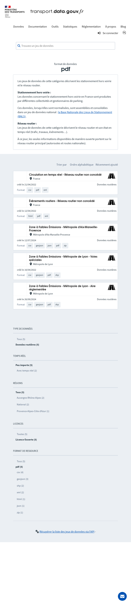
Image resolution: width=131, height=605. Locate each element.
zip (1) (20, 512)
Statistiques (70, 26)
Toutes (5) (22, 434)
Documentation (37, 26)
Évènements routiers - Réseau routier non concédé (62, 201)
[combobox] (65, 46)
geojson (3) (22, 479)
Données (18, 26)
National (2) (23, 404)
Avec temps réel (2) (27, 370)
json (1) (20, 505)
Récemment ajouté (107, 164)
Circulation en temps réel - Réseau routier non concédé (65, 175)
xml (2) (20, 492)
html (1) (21, 499)
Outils (55, 26)
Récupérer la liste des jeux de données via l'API (66, 531)
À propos (110, 26)
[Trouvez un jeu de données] (65, 46)
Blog (123, 26)
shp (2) (20, 485)
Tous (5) (21, 339)
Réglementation (91, 26)
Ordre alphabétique (81, 164)
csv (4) (20, 472)
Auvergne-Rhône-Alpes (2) (30, 397)
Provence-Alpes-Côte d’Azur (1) (33, 411)
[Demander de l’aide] (122, 596)
